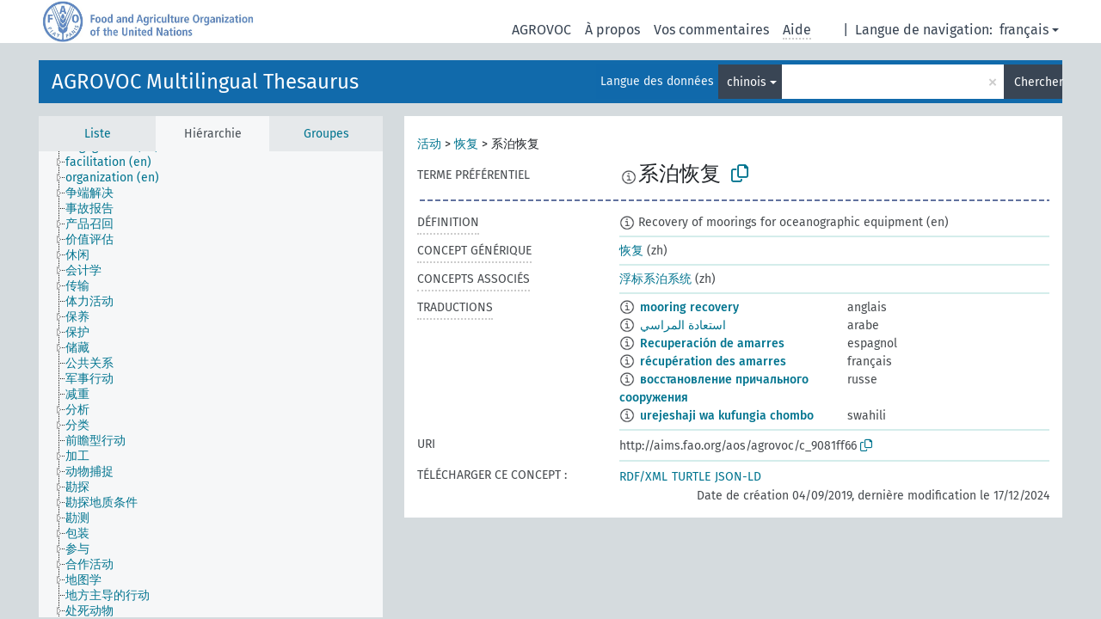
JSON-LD (738, 476)
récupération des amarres (713, 361)
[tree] (211, 384)
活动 (429, 144)
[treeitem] (116, 162)
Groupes (326, 133)
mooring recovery (689, 307)
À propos (612, 29)
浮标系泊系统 (655, 279)
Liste (97, 133)
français (1024, 29)
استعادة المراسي (683, 325)
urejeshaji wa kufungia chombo (727, 415)
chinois (746, 82)
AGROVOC (541, 29)
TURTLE (691, 476)
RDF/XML (643, 476)
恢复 (466, 144)
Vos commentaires (711, 29)
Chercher (1038, 82)
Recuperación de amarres (712, 343)
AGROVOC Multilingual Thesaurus (205, 82)
